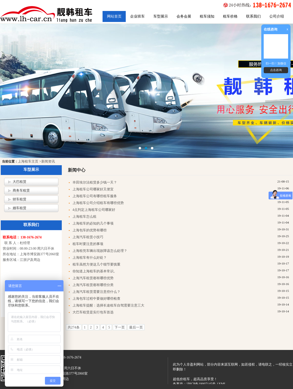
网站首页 (114, 16)
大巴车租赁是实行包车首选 (93, 312)
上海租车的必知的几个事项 (93, 223)
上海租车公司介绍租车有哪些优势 (98, 203)
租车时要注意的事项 (88, 244)
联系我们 (253, 16)
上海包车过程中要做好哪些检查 (96, 298)
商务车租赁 (21, 190)
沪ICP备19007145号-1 (203, 384)
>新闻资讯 (47, 161)
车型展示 (160, 16)
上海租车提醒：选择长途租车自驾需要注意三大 (108, 305)
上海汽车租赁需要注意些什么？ (96, 292)
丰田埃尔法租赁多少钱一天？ (95, 182)
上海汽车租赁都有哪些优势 (93, 278)
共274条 (74, 327)
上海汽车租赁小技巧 (88, 237)
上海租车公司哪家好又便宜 (93, 189)
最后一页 (136, 327)
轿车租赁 (19, 199)
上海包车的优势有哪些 (90, 230)
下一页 (120, 327)
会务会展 (184, 16)
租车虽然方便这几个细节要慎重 (96, 264)
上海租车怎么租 (84, 216)
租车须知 (207, 16)
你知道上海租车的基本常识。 (95, 271)
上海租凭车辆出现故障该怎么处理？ (100, 251)
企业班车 (137, 16)
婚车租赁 (19, 208)
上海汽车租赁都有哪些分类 (93, 285)
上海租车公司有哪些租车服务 (95, 196)
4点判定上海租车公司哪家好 (94, 210)
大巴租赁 (19, 182)
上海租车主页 (28, 161)
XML (222, 384)
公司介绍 (276, 16)
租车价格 (230, 16)
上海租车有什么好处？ (90, 257)
